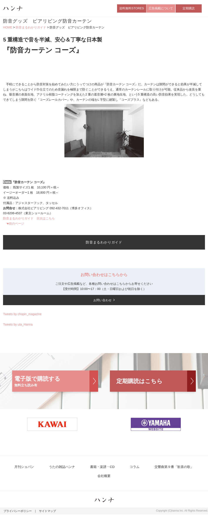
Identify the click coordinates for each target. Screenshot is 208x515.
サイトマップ (44, 512)
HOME (7, 28)
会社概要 (104, 476)
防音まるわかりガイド (31, 28)
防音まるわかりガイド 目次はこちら (29, 218)
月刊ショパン (24, 467)
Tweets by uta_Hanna (17, 324)
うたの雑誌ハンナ (62, 467)
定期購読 (189, 8)
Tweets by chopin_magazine (22, 314)
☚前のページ (15, 224)
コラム (133, 467)
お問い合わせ (102, 300)
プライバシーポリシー (16, 512)
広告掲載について (161, 8)
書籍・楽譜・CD (102, 467)
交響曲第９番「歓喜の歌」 (173, 467)
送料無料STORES (131, 8)
